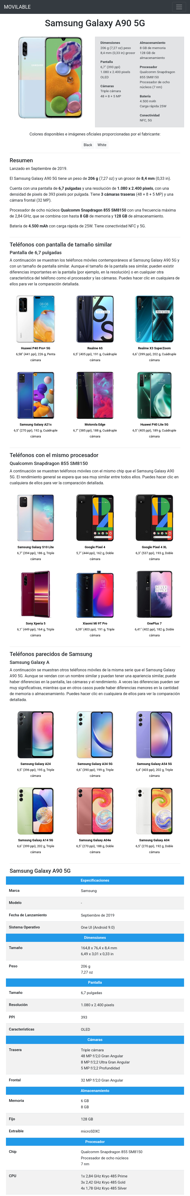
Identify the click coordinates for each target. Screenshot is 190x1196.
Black (88, 145)
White (101, 145)
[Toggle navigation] (179, 7)
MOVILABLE (17, 7)
